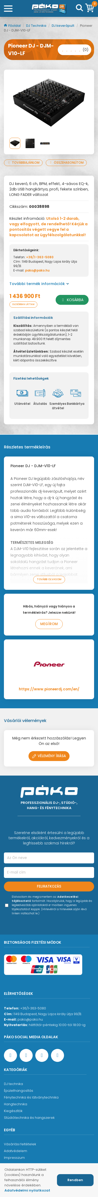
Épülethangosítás (18, 1090)
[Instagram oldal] (41, 1055)
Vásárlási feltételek (20, 1144)
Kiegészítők (13, 1111)
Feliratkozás (49, 886)
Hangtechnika (15, 1104)
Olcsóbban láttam (23, 304)
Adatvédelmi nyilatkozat (27, 1190)
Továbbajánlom (23, 163)
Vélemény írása (49, 755)
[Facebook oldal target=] (10, 1055)
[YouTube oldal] (26, 1055)
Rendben (75, 1180)
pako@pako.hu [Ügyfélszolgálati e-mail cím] (30, 1019)
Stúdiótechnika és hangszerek (29, 1117)
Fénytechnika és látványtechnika (31, 1097)
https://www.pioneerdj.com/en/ (49, 689)
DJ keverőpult (63, 25)
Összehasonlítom (66, 163)
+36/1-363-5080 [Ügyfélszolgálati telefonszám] (33, 1008)
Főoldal (12, 25)
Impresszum (14, 1157)
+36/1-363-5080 (40, 257)
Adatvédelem (15, 1151)
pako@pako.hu (37, 270)
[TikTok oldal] (57, 1055)
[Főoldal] (49, 8)
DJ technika (13, 1084)
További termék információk (39, 283)
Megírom (49, 623)
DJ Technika (36, 25)
